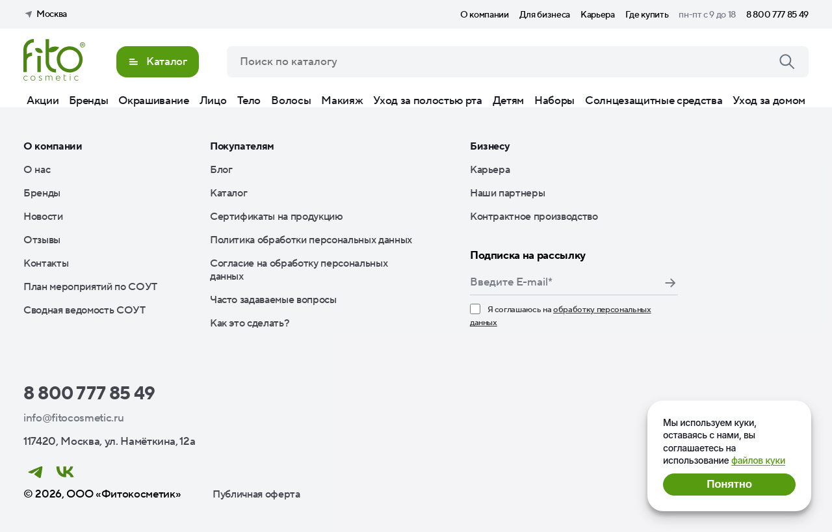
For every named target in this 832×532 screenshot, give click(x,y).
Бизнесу (490, 146)
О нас (36, 169)
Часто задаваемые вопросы (273, 299)
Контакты (45, 263)
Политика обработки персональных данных (311, 239)
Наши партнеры (507, 193)
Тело (249, 101)
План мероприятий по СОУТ (90, 286)
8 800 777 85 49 (777, 15)
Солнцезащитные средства (653, 101)
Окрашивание (153, 101)
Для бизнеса (544, 15)
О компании (484, 15)
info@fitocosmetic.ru (73, 418)
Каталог (229, 193)
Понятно (729, 484)
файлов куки (758, 460)
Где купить (647, 15)
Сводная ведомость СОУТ (84, 310)
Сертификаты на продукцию (276, 216)
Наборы (554, 101)
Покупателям (242, 146)
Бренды (88, 101)
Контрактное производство (534, 216)
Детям (508, 101)
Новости (43, 216)
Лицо (213, 101)
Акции (42, 101)
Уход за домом (769, 101)
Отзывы (41, 239)
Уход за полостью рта (427, 101)
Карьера (597, 15)
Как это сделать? (250, 323)
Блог (221, 169)
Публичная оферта (256, 494)
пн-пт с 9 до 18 (707, 15)
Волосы (291, 101)
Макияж (342, 101)
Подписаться (670, 283)
